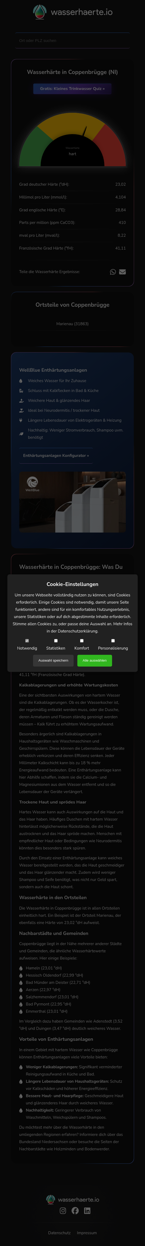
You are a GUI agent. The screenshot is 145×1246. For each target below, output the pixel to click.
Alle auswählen (95, 660)
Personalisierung (113, 645)
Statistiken (55, 645)
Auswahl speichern (53, 660)
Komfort (82, 645)
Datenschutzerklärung (77, 631)
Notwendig (27, 645)
